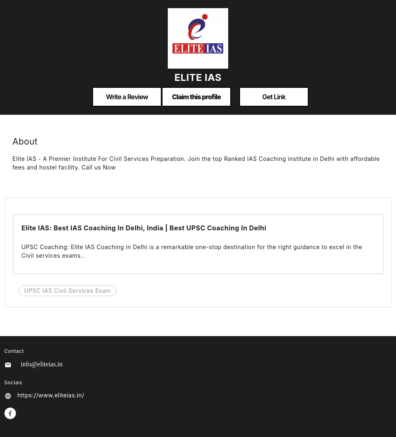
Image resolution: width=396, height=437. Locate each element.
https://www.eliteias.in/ (51, 395)
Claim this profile (196, 97)
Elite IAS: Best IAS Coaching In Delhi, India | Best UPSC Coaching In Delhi (144, 228)
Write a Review (127, 97)
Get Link (274, 97)
